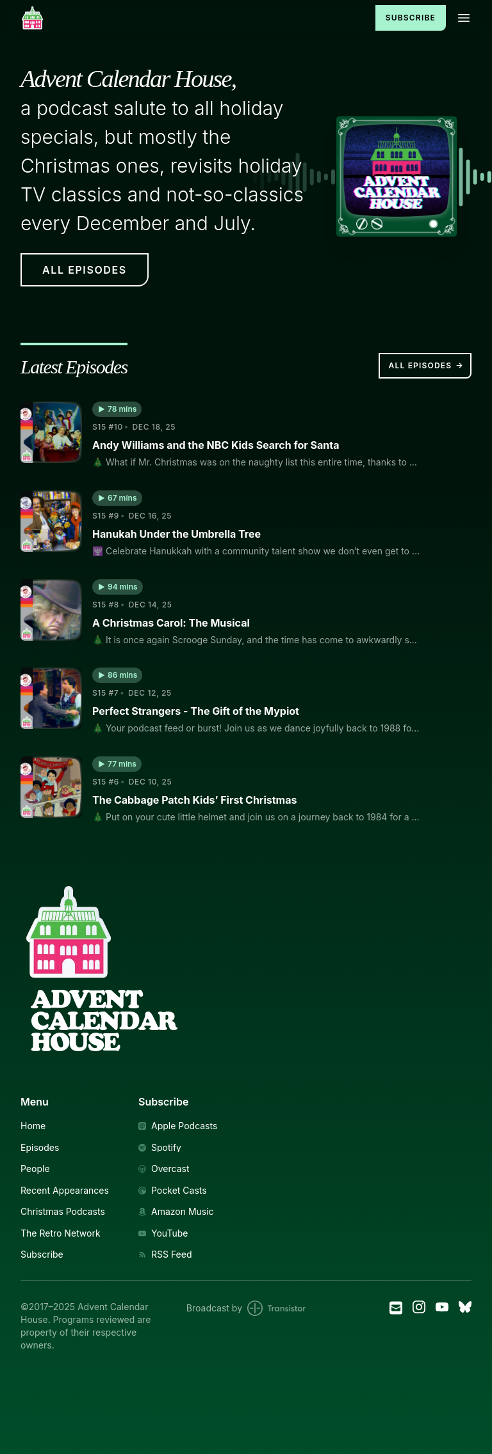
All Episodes (426, 366)
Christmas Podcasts (62, 1211)
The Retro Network (60, 1233)
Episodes (39, 1147)
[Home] (190, 17)
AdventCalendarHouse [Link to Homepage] (103, 1020)
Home (32, 1126)
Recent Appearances (64, 1190)
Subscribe (411, 17)
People (35, 1168)
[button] (117, 409)
